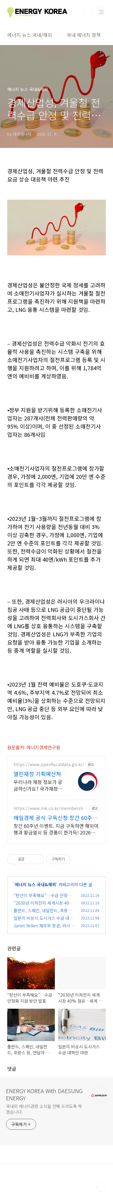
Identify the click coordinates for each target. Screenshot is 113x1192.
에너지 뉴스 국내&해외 (35, 884)
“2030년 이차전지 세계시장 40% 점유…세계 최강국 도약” (43, 906)
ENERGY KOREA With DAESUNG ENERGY (44, 1094)
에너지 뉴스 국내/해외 (29, 34)
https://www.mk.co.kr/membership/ (49, 808)
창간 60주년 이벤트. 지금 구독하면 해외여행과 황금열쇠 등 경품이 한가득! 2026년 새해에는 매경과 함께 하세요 (56, 829)
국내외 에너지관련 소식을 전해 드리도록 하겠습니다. (44, 1109)
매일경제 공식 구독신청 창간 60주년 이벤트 (55, 817)
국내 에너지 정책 (84, 34)
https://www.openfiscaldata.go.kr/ (49, 764)
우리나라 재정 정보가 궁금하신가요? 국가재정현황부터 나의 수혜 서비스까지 (38, 785)
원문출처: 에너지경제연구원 (33, 747)
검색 (87, 12)
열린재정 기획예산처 (37, 773)
